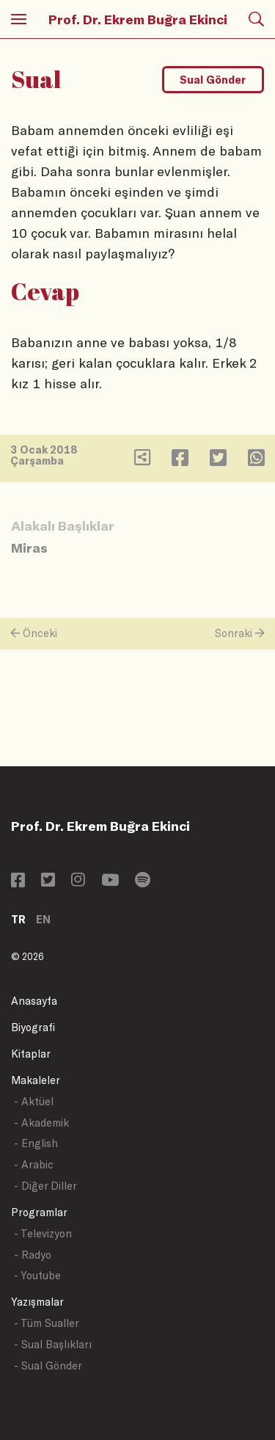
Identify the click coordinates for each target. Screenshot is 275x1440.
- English (36, 1143)
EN (43, 919)
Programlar (39, 1212)
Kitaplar (31, 1053)
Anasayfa (34, 1000)
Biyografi (33, 1027)
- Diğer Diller (45, 1185)
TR (18, 919)
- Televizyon (43, 1233)
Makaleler (35, 1080)
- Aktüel (34, 1101)
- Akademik (41, 1122)
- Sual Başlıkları (53, 1344)
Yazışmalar (37, 1301)
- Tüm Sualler (46, 1323)
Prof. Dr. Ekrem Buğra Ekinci (137, 19)
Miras (29, 547)
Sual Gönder (213, 79)
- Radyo (32, 1254)
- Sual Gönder (48, 1365)
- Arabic (34, 1164)
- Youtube (37, 1275)
